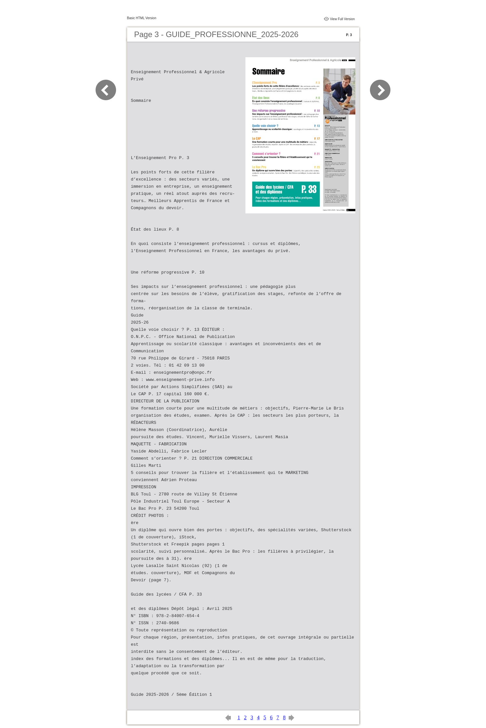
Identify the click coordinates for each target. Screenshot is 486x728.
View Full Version (342, 19)
